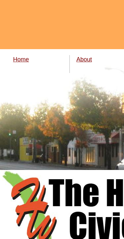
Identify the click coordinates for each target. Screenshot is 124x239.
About (84, 59)
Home (21, 59)
